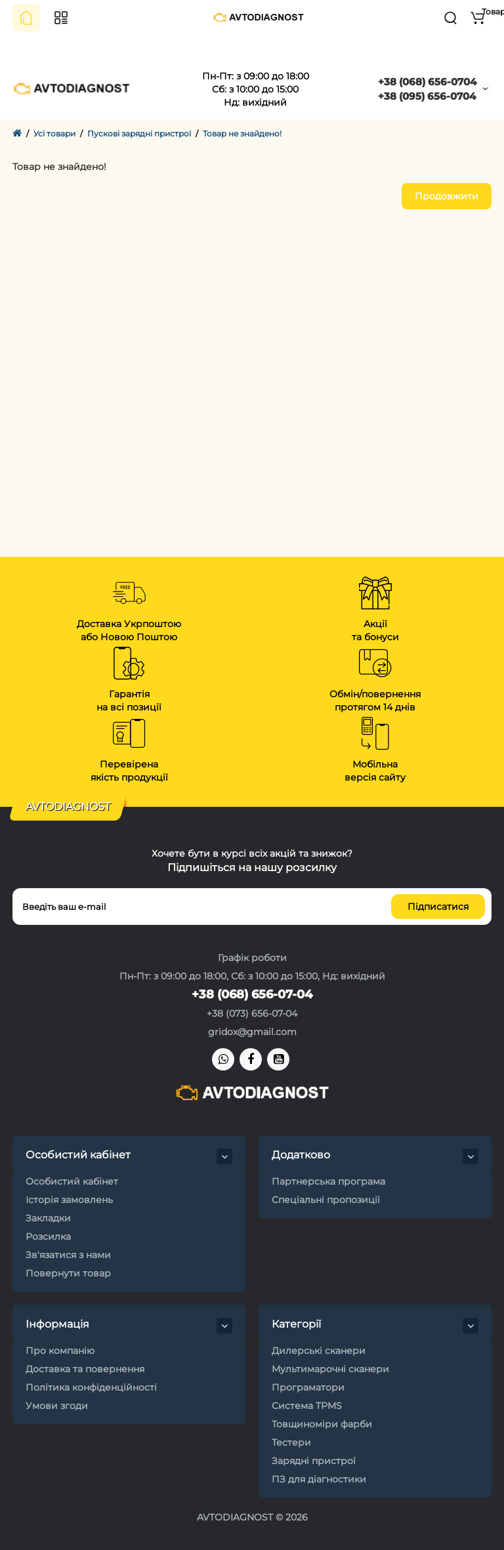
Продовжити (446, 196)
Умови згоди (57, 1406)
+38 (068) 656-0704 (427, 81)
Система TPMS (307, 1406)
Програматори (308, 1387)
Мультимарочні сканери (330, 1369)
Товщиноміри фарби (322, 1424)
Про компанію (60, 1350)
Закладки (48, 1218)
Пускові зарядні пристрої (139, 133)
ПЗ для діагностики (319, 1479)
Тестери (291, 1442)
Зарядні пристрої (314, 1461)
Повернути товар (68, 1273)
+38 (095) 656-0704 (427, 96)
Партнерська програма (328, 1181)
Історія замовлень (69, 1200)
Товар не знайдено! (242, 133)
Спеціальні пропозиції (326, 1200)
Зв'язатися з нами (68, 1255)
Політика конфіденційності (91, 1387)
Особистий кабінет (72, 1181)
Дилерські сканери (319, 1350)
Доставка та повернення (85, 1369)
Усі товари (54, 133)
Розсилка (48, 1236)
